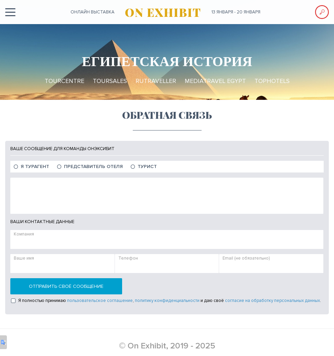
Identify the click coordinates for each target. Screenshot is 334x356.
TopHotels (272, 81)
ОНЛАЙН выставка (93, 12)
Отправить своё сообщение (66, 286)
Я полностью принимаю (42, 300)
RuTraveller (156, 81)
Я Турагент (35, 166)
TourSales (110, 81)
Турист (147, 166)
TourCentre (64, 81)
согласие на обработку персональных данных (272, 300)
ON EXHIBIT (163, 12)
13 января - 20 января (236, 12)
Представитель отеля (93, 166)
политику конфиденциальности (167, 300)
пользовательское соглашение (100, 300)
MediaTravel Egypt (215, 81)
